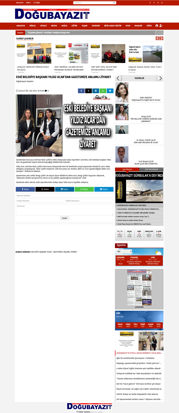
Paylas (25, 189)
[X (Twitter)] (154, 3)
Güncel (32, 25)
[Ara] (114, 3)
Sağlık (64, 25)
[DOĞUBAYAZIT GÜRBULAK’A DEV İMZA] (139, 187)
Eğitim (74, 25)
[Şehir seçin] (124, 251)
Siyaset (43, 25)
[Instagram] (158, 3)
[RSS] (162, 3)
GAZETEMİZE (58, 252)
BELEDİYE (35, 252)
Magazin (138, 25)
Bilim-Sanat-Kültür (112, 25)
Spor (128, 25)
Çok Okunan (127, 169)
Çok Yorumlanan (151, 169)
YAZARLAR (139, 78)
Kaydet (64, 218)
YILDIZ (49, 252)
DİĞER (149, 25)
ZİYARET (74, 252)
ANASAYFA (21, 25)
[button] (156, 33)
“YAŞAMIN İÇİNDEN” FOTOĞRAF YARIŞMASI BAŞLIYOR (48, 32)
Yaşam (84, 25)
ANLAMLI (66, 252)
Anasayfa (19, 3)
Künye (28, 3)
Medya (54, 25)
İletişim (37, 3)
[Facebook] (150, 3)
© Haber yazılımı (89, 412)
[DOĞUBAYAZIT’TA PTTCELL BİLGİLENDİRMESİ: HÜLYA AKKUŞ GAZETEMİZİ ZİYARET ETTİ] (139, 341)
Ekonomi (96, 25)
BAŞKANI (42, 252)
